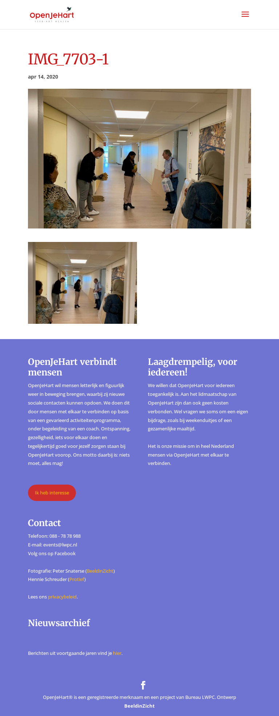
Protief (76, 579)
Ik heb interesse (52, 492)
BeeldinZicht (100, 571)
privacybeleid (62, 596)
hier (117, 653)
